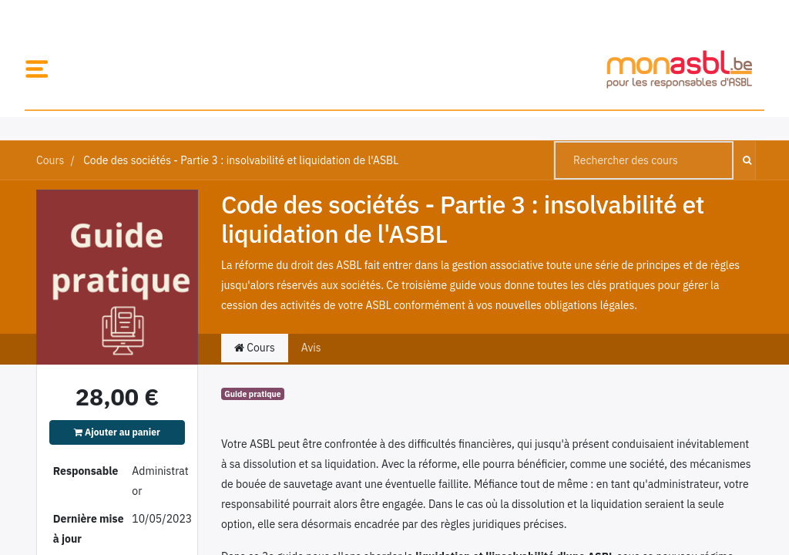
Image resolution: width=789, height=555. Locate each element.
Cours (50, 160)
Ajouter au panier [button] (117, 432)
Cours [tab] (254, 348)
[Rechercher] (744, 160)
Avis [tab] (311, 348)
